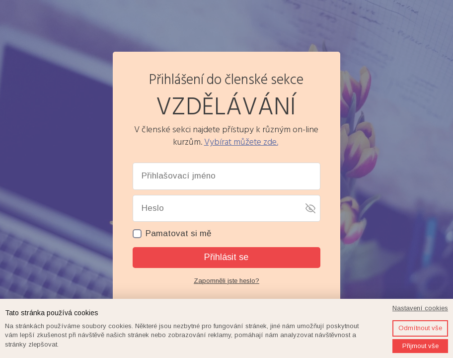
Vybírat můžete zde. (241, 142)
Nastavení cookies (420, 308)
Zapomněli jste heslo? (226, 280)
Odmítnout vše (420, 328)
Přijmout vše (420, 346)
